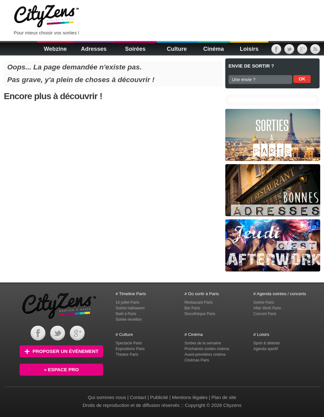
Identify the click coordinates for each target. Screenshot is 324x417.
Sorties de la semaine (202, 343)
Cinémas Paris (196, 360)
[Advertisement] (163, 15)
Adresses (94, 49)
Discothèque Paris (199, 314)
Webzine (55, 49)
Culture (177, 49)
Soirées (135, 49)
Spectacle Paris (128, 343)
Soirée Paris (263, 302)
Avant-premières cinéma (205, 354)
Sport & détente (266, 343)
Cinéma (213, 49)
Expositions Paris (130, 349)
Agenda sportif (265, 349)
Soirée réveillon (128, 319)
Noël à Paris (125, 314)
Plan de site (223, 397)
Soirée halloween (130, 308)
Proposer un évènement (61, 351)
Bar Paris (192, 308)
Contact (138, 397)
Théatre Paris (126, 354)
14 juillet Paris (127, 302)
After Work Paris (267, 308)
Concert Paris (265, 314)
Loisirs (249, 49)
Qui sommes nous (107, 397)
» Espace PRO (61, 369)
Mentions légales (190, 397)
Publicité (159, 397)
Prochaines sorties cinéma (206, 349)
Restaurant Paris (198, 302)
